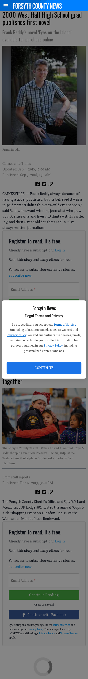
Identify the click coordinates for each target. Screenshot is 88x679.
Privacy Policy (16, 335)
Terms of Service (65, 325)
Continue (43, 368)
